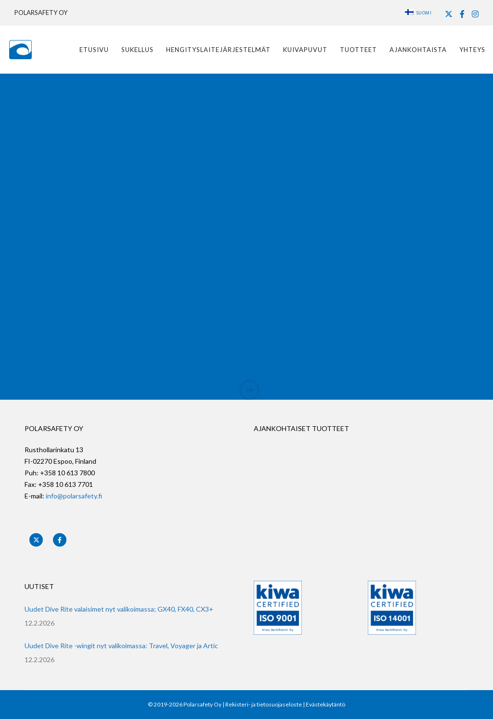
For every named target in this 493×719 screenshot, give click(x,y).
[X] (449, 14)
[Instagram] (475, 14)
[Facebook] (462, 14)
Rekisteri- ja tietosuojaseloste (263, 704)
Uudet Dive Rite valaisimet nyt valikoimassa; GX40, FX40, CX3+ (119, 609)
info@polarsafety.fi (74, 496)
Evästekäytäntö (325, 704)
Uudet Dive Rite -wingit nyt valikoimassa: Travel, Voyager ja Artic (121, 645)
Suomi (418, 13)
